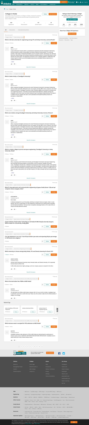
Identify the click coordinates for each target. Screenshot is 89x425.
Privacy (47, 371)
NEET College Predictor (29, 415)
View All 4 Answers (31, 103)
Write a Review (72, 33)
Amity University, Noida (18, 146)
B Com (31, 400)
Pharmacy (41, 401)
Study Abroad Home (29, 404)
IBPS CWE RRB (69, 407)
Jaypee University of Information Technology (22, 184)
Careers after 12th (28, 411)
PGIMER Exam (47, 397)
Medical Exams (72, 397)
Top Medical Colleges (55, 397)
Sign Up (85, 2)
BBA (38, 400)
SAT (60, 404)
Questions (61, 40)
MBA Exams (59, 391)
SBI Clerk (34, 408)
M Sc (46, 401)
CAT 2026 (69, 415)
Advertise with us (33, 366)
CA (41, 400)
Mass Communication (70, 400)
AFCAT (64, 407)
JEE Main (62, 394)
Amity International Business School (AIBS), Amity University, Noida (26, 278)
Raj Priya (13, 289)
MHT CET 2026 (41, 417)
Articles (26, 413)
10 (39, 346)
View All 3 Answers (31, 178)
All (5, 30)
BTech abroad (36, 404)
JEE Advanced (68, 394)
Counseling (53, 5)
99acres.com (65, 373)
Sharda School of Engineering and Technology (22, 248)
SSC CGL (26, 407)
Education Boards (45, 411)
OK (74, 422)
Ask (78, 2)
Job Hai (63, 383)
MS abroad (49, 404)
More (37, 5)
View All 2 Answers (31, 140)
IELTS (64, 404)
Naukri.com (64, 366)
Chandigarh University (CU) (19, 73)
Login (82, 2)
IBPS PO (31, 407)
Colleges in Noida (9, 37)
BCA (37, 401)
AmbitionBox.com (66, 378)
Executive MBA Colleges (50, 391)
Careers (15, 369)
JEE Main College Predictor (63, 417)
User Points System (73, 38)
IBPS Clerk (40, 408)
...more (12, 61)
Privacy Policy (28, 423)
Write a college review (68, 411)
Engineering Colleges (46, 394)
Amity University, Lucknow (19, 37)
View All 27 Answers (31, 67)
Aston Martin (14, 196)
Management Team (17, 366)
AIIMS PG (35, 397)
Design (33, 5)
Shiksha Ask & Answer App (34, 413)
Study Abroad (44, 5)
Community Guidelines (63, 38)
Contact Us (31, 371)
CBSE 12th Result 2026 (61, 415)
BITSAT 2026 (33, 417)
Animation (27, 400)
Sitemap (47, 373)
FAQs (47, 364)
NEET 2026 (27, 417)
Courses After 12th (37, 411)
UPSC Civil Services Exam (47, 407)
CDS (30, 408)
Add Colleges (32, 369)
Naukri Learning (65, 380)
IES (54, 407)
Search (64, 2)
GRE (53, 404)
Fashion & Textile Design (47, 400)
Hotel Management (57, 400)
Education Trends (44, 413)
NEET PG (30, 397)
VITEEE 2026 (54, 417)
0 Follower (7, 43)
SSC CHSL (59, 407)
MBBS (26, 401)
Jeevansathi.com (65, 376)
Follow (45, 14)
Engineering (20, 5)
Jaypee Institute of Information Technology (21, 219)
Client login (32, 364)
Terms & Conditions (50, 376)
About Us (15, 364)
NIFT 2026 (48, 417)
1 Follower (7, 254)
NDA (40, 407)
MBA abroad (43, 404)
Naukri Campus (65, 369)
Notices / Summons (50, 369)
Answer (54, 43)
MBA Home (27, 391)
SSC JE (26, 408)
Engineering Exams (55, 394)
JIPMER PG (40, 397)
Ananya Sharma (14, 259)
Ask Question (53, 14)
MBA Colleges (42, 391)
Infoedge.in (64, 364)
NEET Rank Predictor (40, 415)
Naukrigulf (64, 371)
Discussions (12, 30)
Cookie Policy (37, 423)
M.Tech (33, 401)
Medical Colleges (64, 397)
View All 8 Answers (31, 272)
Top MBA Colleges (34, 391)
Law (63, 400)
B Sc (35, 400)
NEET (26, 397)
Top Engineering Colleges (36, 394)
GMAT (57, 404)
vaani (12, 47)
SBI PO (36, 407)
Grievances (48, 366)
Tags (7, 9)
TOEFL (68, 404)
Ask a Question (53, 411)
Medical (27, 5)
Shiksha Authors (17, 371)
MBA (13, 5)
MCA (29, 401)
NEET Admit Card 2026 (50, 415)
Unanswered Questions (23, 30)
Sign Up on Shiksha (72, 19)
